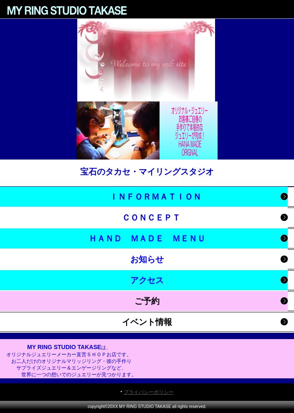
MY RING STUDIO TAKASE (66, 10)
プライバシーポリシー (149, 392)
